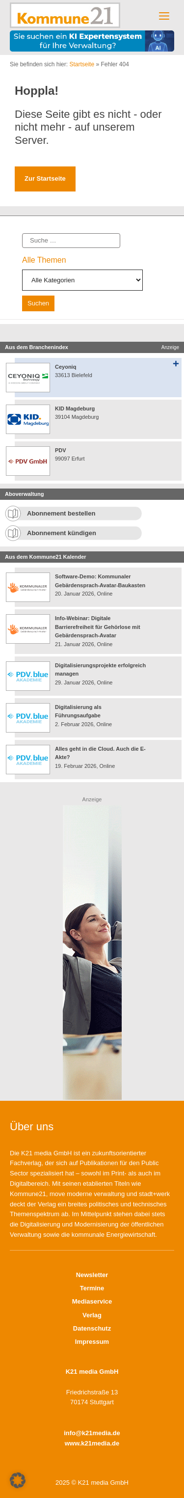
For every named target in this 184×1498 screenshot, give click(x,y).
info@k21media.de (92, 1433)
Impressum (92, 1341)
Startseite (81, 64)
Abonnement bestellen (61, 513)
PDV (60, 450)
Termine (92, 1288)
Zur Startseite (45, 178)
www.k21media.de (92, 1443)
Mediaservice (92, 1301)
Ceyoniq (65, 367)
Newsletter (92, 1275)
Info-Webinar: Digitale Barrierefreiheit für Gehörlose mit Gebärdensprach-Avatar (97, 626)
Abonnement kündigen (61, 533)
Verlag (92, 1315)
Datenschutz (92, 1328)
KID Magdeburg (75, 408)
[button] (17, 1480)
